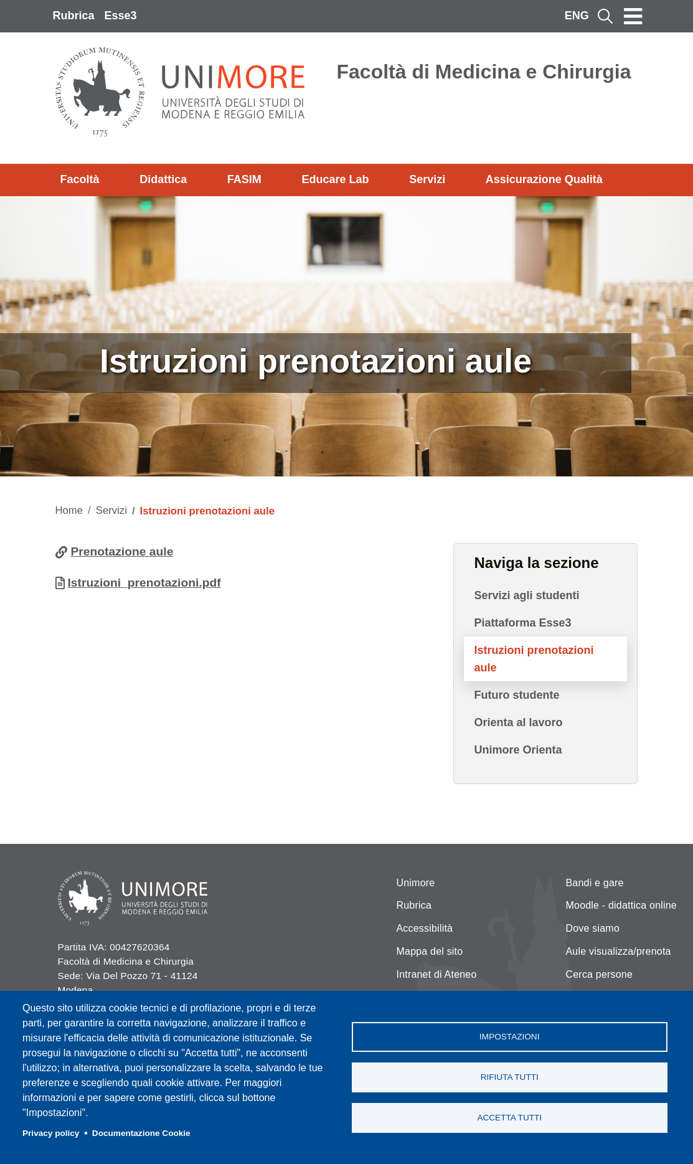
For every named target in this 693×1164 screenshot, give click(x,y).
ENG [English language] (577, 15)
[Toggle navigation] (633, 16)
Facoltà (80, 179)
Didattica (163, 179)
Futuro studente (516, 695)
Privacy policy (50, 1133)
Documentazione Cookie (141, 1133)
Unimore (416, 883)
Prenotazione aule (122, 551)
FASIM (244, 179)
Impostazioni (509, 1036)
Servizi (427, 179)
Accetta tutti (509, 1117)
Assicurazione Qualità (544, 179)
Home (69, 510)
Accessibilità (425, 928)
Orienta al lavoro (518, 722)
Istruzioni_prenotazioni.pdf (144, 582)
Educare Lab (335, 179)
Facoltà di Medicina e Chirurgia (484, 71)
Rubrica (74, 15)
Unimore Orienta (518, 750)
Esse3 (121, 15)
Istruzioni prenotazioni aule (533, 659)
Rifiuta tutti (510, 1077)
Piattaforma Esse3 (522, 623)
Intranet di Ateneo (437, 974)
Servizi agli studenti (526, 595)
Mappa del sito (430, 951)
